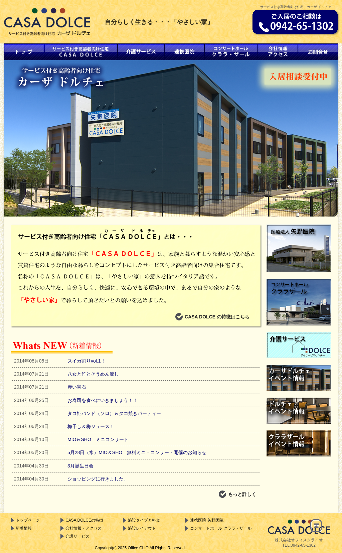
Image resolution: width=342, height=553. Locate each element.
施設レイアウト (139, 528)
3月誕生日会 (80, 465)
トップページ (25, 520)
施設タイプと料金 (141, 520)
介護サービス (75, 536)
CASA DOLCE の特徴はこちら (212, 317)
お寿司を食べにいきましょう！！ (102, 400)
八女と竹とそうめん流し (93, 374)
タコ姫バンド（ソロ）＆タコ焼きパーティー (114, 413)
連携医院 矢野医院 (204, 520)
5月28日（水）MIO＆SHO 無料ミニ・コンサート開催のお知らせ (136, 452)
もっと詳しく (237, 494)
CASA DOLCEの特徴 (81, 520)
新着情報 (21, 528)
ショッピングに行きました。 (97, 478)
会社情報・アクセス (81, 528)
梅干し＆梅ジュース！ (90, 426)
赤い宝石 (76, 387)
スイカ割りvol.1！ (86, 361)
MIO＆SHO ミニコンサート (98, 439)
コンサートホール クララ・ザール (218, 528)
